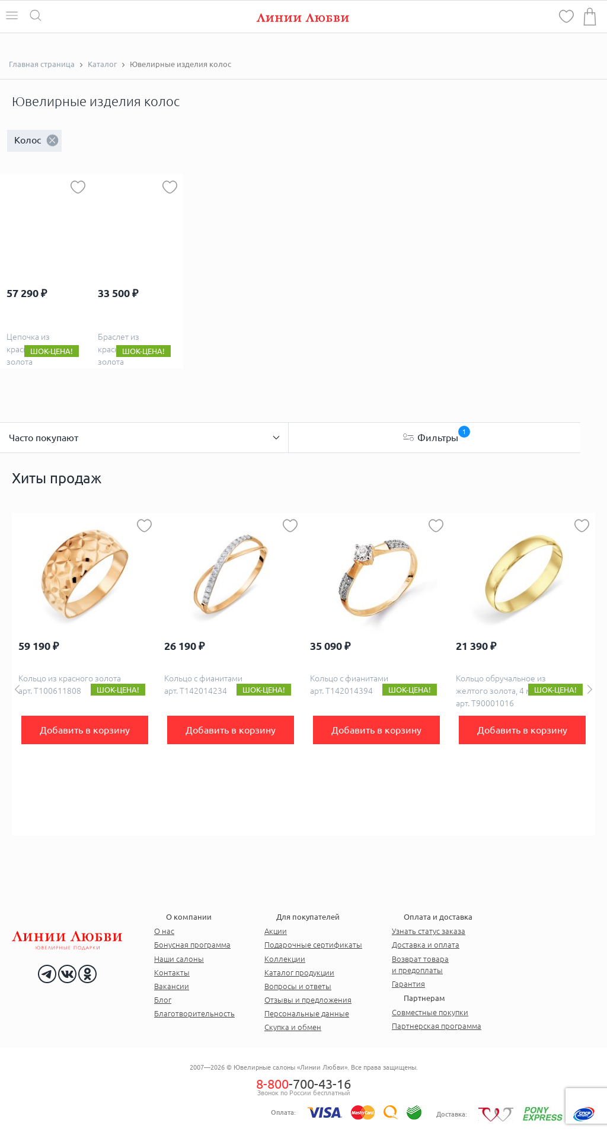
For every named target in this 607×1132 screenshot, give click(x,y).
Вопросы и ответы (297, 986)
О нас (164, 931)
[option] (85, 674)
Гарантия (408, 984)
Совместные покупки (430, 1012)
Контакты (172, 972)
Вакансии (171, 986)
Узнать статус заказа (428, 931)
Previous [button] (17, 689)
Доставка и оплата (425, 944)
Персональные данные (306, 1013)
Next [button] (589, 689)
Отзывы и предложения (308, 1000)
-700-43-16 (303, 1083)
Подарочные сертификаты (313, 944)
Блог (162, 1000)
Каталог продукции (299, 972)
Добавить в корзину (85, 730)
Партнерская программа (436, 1026)
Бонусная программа (192, 944)
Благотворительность (194, 1013)
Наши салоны (179, 959)
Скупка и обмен (292, 1027)
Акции (275, 931)
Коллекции (284, 959)
